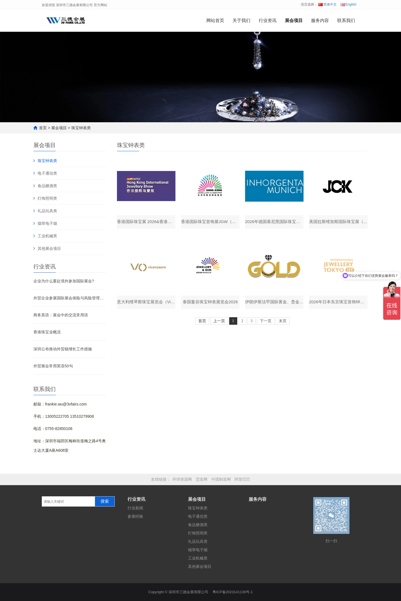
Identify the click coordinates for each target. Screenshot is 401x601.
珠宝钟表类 (81, 128)
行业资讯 (268, 20)
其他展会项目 (49, 248)
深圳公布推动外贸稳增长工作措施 (62, 349)
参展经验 (135, 516)
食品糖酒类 (47, 186)
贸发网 (201, 479)
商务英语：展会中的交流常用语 (60, 315)
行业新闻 (135, 508)
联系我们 (346, 20)
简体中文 (327, 4)
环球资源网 (182, 479)
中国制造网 (221, 479)
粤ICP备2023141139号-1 (232, 592)
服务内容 (320, 20)
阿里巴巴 (242, 479)
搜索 (105, 501)
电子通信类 (47, 173)
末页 (283, 322)
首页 (43, 128)
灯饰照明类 (47, 198)
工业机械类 (47, 236)
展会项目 (294, 20)
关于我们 (241, 20)
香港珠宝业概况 (47, 332)
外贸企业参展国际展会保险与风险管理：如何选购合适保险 (69, 298)
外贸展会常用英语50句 (53, 366)
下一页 (266, 322)
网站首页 (215, 20)
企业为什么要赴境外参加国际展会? (63, 281)
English (348, 4)
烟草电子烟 (47, 223)
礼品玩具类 (47, 211)
